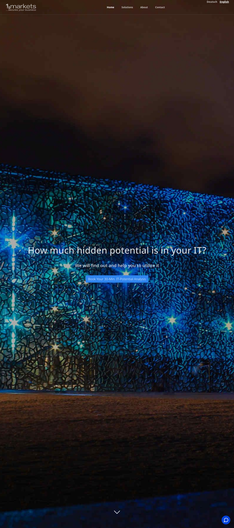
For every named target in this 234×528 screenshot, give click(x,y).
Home (110, 7)
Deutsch (212, 1)
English (224, 1)
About (145, 7)
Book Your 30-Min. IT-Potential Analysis (117, 279)
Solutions (128, 7)
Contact (161, 7)
